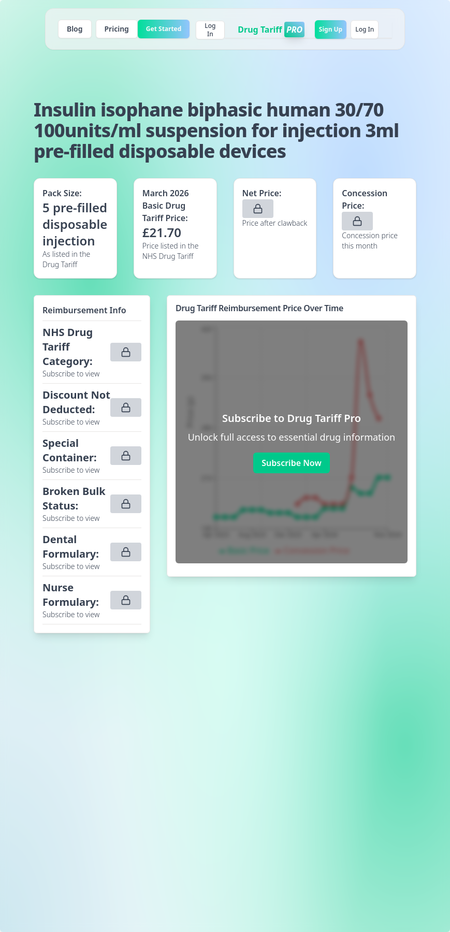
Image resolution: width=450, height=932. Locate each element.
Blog (75, 29)
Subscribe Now (291, 463)
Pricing (117, 29)
